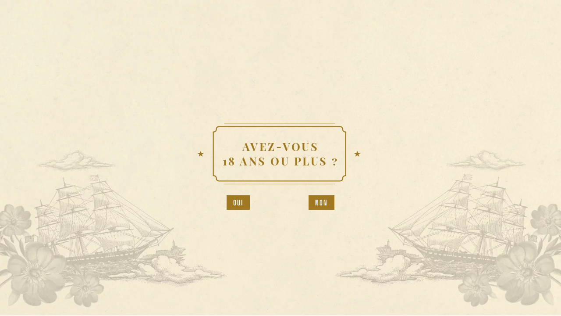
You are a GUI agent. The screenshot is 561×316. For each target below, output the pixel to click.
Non (321, 202)
